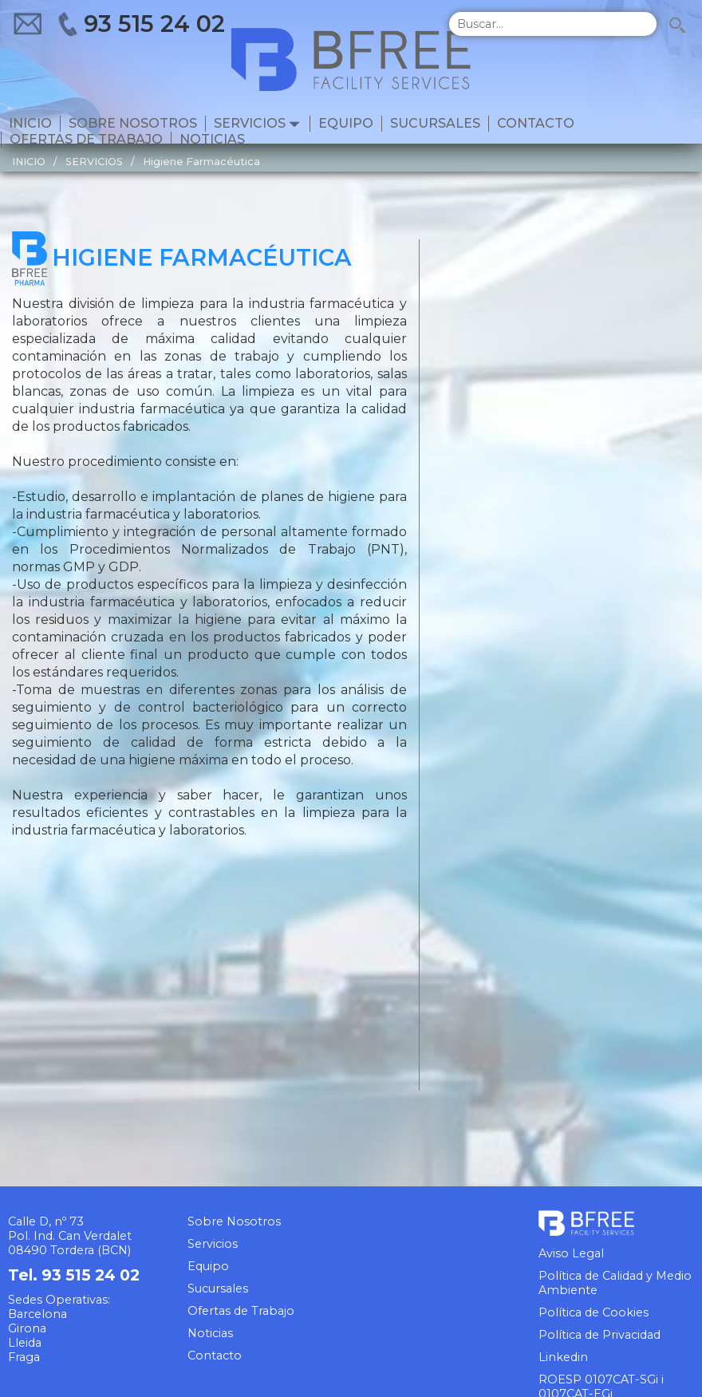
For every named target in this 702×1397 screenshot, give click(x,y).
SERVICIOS (94, 162)
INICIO (28, 162)
